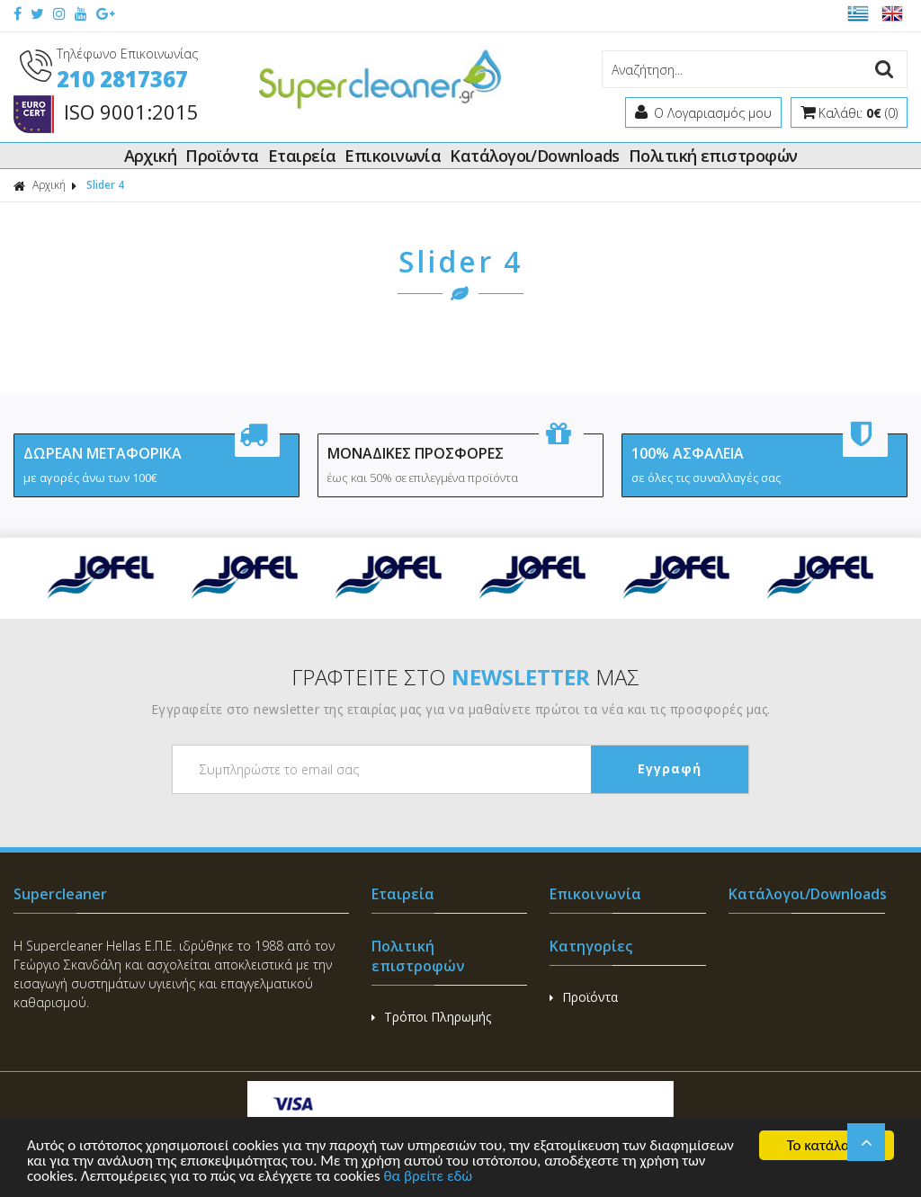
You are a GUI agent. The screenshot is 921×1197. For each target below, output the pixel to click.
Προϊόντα (222, 155)
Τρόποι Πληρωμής (431, 1016)
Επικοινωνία (392, 155)
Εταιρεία (302, 155)
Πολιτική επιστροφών (713, 155)
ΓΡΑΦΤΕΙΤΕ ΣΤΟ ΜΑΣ (465, 677)
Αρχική (150, 155)
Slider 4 (105, 184)
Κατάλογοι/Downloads (535, 155)
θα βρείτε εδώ (427, 1176)
